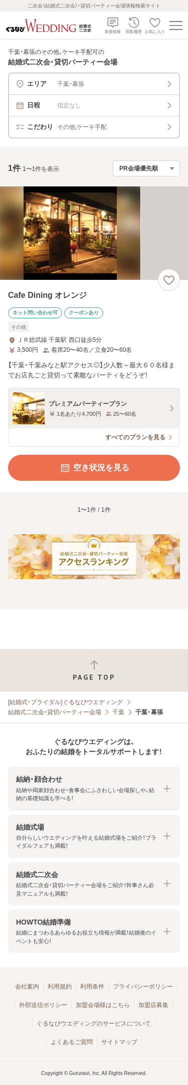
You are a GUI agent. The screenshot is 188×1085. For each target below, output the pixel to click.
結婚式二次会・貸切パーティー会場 (54, 712)
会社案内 (27, 986)
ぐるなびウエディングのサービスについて (94, 1023)
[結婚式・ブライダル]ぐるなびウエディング (65, 702)
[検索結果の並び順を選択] (146, 168)
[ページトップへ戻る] (94, 670)
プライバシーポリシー (143, 986)
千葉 (118, 712)
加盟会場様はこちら (103, 1005)
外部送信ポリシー (43, 1005)
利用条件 (92, 986)
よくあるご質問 (72, 1042)
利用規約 (60, 986)
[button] (94, 788)
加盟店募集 (153, 1005)
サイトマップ (119, 1042)
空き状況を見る (94, 468)
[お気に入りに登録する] (169, 280)
